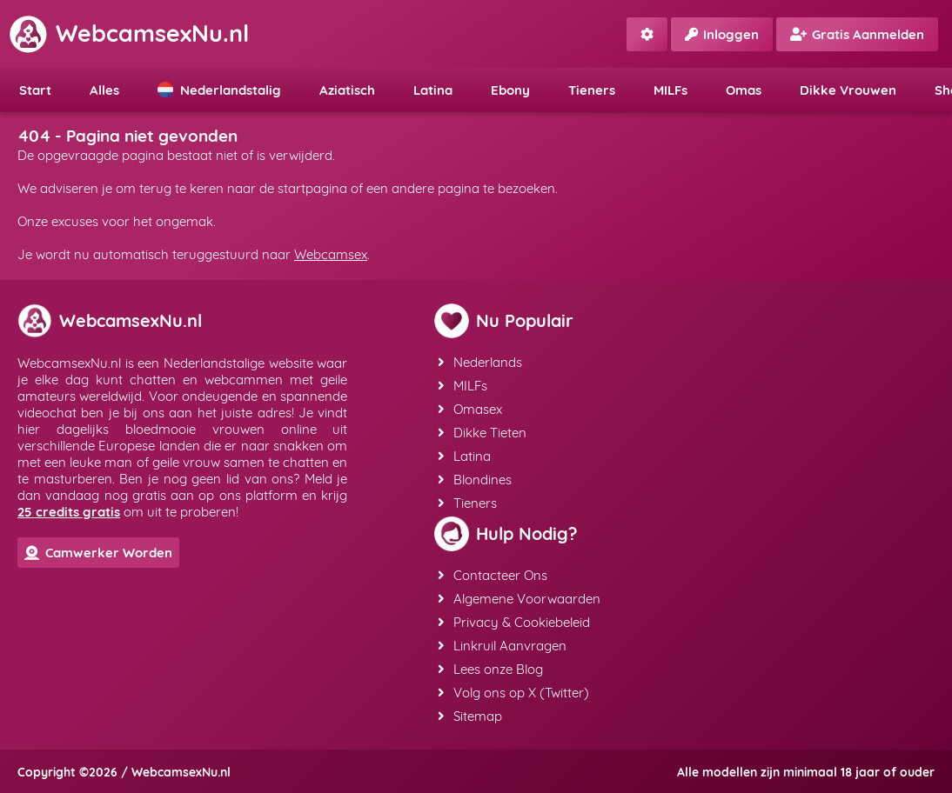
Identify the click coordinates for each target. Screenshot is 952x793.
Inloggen (722, 34)
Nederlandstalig (219, 90)
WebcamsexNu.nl (129, 33)
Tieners (591, 90)
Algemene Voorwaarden (519, 598)
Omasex (470, 409)
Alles (104, 90)
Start (35, 90)
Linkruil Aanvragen (502, 645)
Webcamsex (330, 254)
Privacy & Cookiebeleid (514, 622)
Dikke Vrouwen (848, 90)
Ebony (510, 90)
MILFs (670, 90)
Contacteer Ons (492, 575)
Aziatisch (347, 90)
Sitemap (470, 716)
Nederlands (480, 362)
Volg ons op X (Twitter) (513, 692)
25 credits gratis (68, 511)
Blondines (475, 479)
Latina (433, 90)
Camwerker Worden (98, 552)
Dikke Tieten (482, 432)
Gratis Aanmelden (857, 34)
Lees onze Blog (490, 669)
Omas (743, 90)
